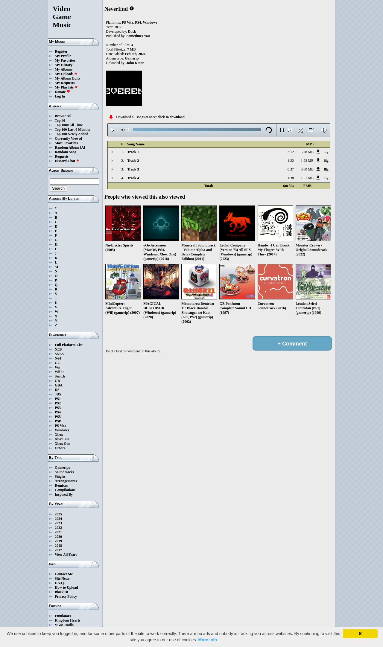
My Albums (64, 69)
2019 (58, 541)
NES (58, 349)
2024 (58, 519)
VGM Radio (64, 625)
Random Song (65, 152)
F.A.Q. (60, 583)
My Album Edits (67, 78)
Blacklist (61, 592)
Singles (60, 476)
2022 (58, 528)
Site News (62, 578)
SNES (59, 354)
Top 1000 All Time (69, 125)
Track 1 (133, 152)
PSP (58, 421)
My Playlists (66, 87)
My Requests (65, 83)
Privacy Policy (66, 596)
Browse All (63, 116)
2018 (58, 546)
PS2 (58, 403)
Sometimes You (138, 36)
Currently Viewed (68, 138)
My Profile (63, 56)
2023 (58, 523)
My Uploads (66, 74)
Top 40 (60, 120)
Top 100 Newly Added (71, 134)
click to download (171, 117)
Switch (60, 376)
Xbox (59, 435)
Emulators (63, 616)
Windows (62, 430)
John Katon (135, 63)
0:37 (291, 169)
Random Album (67, 147)
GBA (59, 385)
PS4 (58, 412)
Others (60, 448)
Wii (57, 367)
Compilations (65, 490)
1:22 (291, 161)
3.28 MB (307, 152)
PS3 (58, 408)
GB (57, 381)
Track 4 (133, 178)
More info (207, 639)
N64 (58, 358)
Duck (132, 31)
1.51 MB (307, 178)
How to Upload (66, 587)
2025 (58, 514)
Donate (62, 92)
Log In (60, 96)
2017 (58, 550)
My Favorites (65, 60)
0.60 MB (307, 169)
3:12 (291, 152)
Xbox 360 (62, 439)
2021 (58, 532)
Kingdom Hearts (67, 620)
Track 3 (133, 169)
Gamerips (62, 467)
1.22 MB (307, 161)
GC (57, 363)
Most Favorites (66, 143)
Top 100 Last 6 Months (72, 129)
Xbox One (62, 444)
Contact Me (64, 574)
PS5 (58, 417)
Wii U (59, 372)
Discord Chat (67, 161)
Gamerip (132, 58)
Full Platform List (69, 345)
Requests (62, 156)
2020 (58, 537)
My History (63, 65)
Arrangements (66, 481)
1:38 (291, 178)
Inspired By (64, 494)
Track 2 (133, 161)
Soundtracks (64, 472)
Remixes (61, 485)
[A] (82, 147)
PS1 (58, 399)
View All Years (66, 554)
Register (61, 51)
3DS (58, 394)
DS (57, 390)
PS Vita (60, 426)
